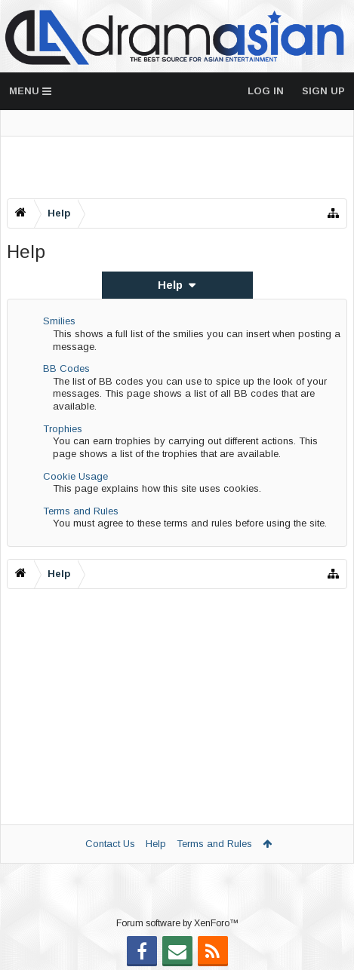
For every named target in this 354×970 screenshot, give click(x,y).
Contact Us (110, 843)
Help (156, 843)
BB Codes (66, 368)
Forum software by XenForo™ (177, 923)
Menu (30, 91)
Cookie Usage (75, 476)
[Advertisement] (177, 167)
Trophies (62, 428)
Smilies (59, 321)
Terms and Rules (81, 511)
